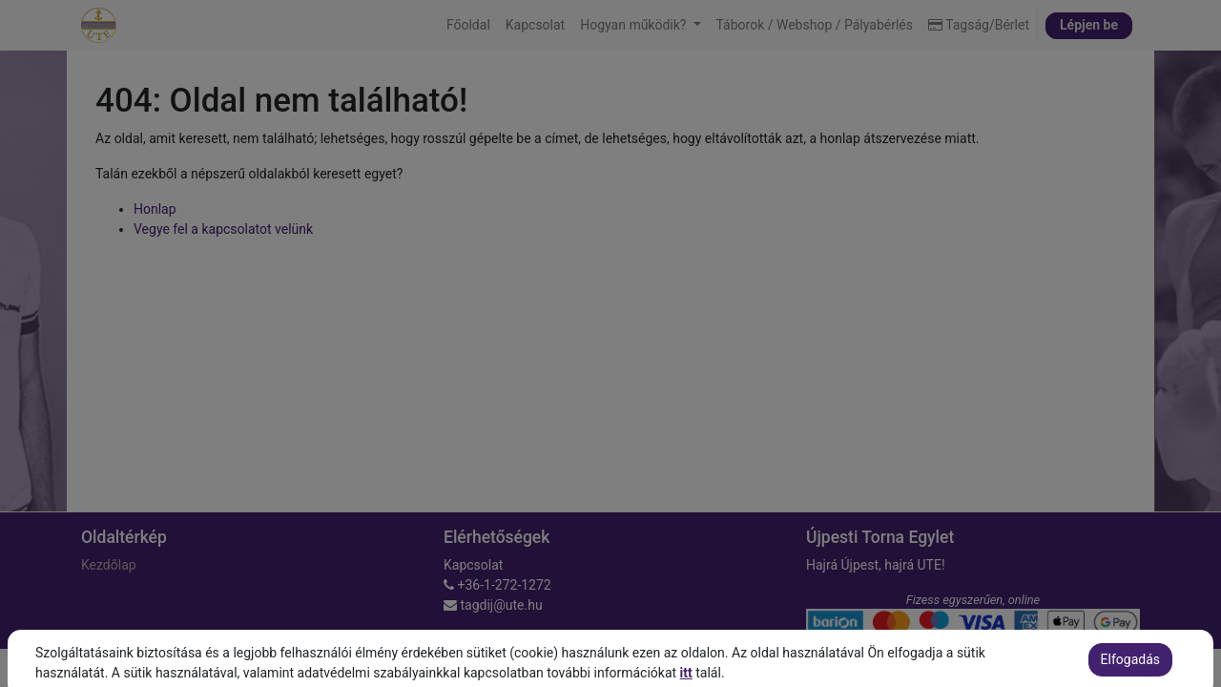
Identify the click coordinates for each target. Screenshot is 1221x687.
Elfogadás (1130, 669)
